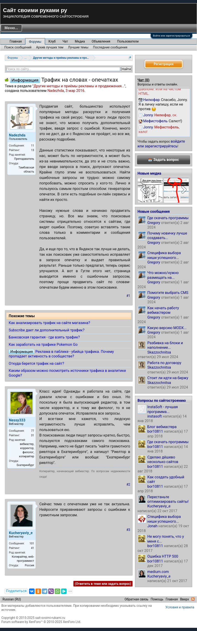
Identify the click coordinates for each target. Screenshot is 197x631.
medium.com (158, 572)
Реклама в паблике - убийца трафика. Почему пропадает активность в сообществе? (61, 353)
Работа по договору (164, 363)
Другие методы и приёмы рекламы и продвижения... (79, 86)
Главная (16, 41)
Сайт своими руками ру (35, 10)
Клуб (52, 41)
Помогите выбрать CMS (167, 292)
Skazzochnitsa (159, 352)
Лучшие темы (78, 47)
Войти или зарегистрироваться (171, 35)
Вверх (184, 599)
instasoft (154, 416)
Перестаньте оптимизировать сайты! (168, 499)
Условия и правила (179, 607)
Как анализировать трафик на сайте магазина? (49, 323)
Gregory (153, 223)
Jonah (152, 526)
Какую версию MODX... (166, 328)
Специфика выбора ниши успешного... (164, 255)
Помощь (157, 599)
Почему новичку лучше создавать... (167, 235)
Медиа (80, 41)
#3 (128, 530)
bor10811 (155, 431)
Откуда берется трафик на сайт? (36, 363)
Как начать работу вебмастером (163, 310)
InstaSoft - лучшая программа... (162, 409)
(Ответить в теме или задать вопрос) (103, 584)
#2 (128, 484)
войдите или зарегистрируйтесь (161, 143)
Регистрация (163, 64)
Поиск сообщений (18, 47)
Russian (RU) (12, 599)
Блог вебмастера (162, 427)
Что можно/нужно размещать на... (163, 275)
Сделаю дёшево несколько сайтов (162, 459)
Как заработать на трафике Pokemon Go (43, 344)
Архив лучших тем (50, 47)
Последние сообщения (110, 47)
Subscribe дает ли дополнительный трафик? (46, 330)
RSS (192, 599)
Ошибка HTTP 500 (162, 556)
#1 (128, 296)
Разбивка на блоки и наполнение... (165, 345)
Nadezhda (55, 90)
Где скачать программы (168, 218)
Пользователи (128, 41)
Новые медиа (149, 173)
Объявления (101, 41)
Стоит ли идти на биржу (167, 378)
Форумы (35, 41)
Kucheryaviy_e (158, 506)
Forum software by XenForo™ (41, 622)
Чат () (143, 80)
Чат (65, 41)
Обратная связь (136, 599)
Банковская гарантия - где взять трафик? (44, 337)
